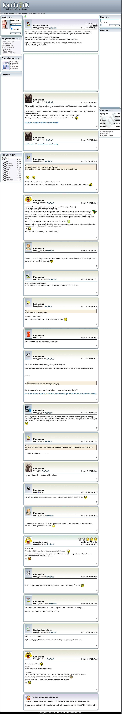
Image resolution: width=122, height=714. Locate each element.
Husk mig (16, 29)
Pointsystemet (7, 51)
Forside (3, 13)
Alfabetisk (14, 63)
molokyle (9, 164)
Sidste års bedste (106, 135)
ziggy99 (41, 413)
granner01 (42, 251)
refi (7, 176)
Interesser (10, 13)
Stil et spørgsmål (8, 47)
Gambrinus (42, 203)
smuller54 (42, 102)
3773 (7, 174)
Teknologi (14, 68)
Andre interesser (21, 13)
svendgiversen (44, 28)
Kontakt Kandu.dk (8, 53)
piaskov (41, 161)
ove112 (41, 337)
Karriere (13, 65)
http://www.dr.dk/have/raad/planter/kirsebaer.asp (41, 144)
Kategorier (14, 61)
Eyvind (41, 492)
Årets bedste (105, 133)
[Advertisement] (11, 113)
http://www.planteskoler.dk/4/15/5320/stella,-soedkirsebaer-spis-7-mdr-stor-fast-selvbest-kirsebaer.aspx (60, 394)
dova (7, 172)
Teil (40, 471)
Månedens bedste (106, 132)
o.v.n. (8, 170)
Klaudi (8, 168)
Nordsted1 (9, 166)
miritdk (8, 178)
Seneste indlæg (7, 45)
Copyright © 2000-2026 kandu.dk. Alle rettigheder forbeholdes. (61, 713)
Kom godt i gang (8, 42)
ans (7, 162)
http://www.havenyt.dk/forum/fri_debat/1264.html (41, 123)
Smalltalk (32, 13)
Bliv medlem (6, 44)
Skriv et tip (6, 49)
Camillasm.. (10, 180)
